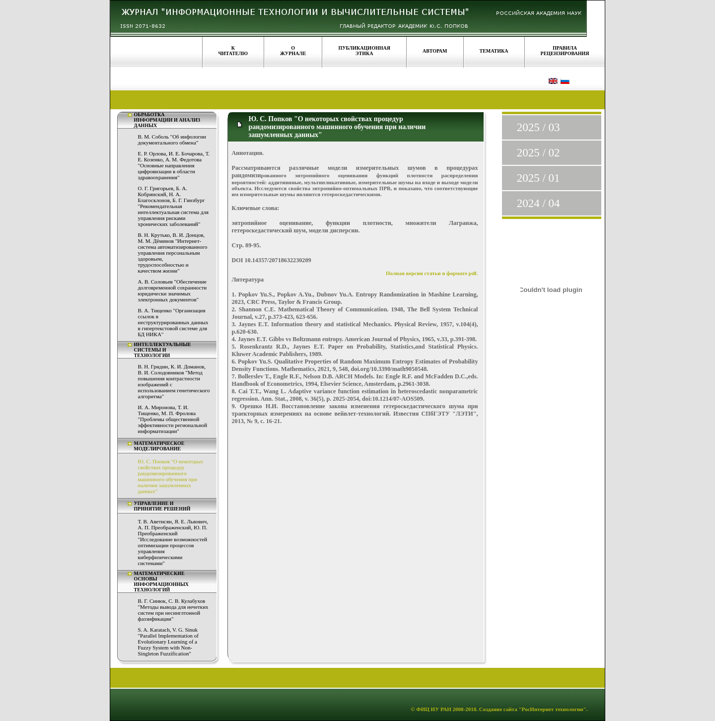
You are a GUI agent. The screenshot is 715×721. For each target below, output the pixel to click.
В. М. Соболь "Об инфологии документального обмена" (172, 139)
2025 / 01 (538, 178)
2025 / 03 (538, 127)
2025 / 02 (538, 152)
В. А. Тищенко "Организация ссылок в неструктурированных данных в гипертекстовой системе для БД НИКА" (173, 322)
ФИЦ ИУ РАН (433, 709)
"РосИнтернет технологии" (551, 709)
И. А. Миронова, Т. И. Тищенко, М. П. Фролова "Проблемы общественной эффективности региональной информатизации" (173, 419)
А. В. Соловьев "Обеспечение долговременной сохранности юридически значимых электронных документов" (172, 290)
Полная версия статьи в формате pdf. (432, 273)
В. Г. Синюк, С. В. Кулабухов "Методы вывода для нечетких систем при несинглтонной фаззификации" (173, 610)
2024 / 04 (538, 203)
